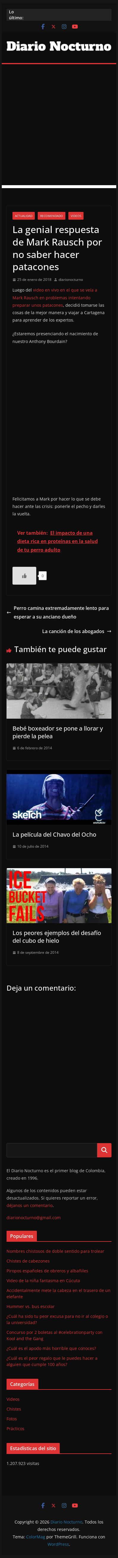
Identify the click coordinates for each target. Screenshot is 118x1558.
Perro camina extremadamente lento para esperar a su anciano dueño (58, 612)
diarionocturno (71, 279)
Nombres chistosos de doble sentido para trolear (55, 1251)
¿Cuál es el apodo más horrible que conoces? (51, 1348)
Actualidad (23, 216)
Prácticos (15, 1428)
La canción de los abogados (76, 631)
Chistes (14, 1409)
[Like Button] (24, 576)
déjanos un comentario (30, 1205)
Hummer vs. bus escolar (31, 1306)
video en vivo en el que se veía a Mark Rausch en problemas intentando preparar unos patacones (54, 297)
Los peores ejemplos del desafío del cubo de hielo (56, 937)
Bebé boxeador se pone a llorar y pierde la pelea (57, 732)
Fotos (12, 1419)
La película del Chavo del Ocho (54, 834)
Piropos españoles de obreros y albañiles (47, 1271)
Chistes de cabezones (28, 1261)
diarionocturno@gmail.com (34, 1217)
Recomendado (51, 216)
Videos (76, 216)
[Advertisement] (59, 126)
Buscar (104, 1150)
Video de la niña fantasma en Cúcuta (43, 1280)
